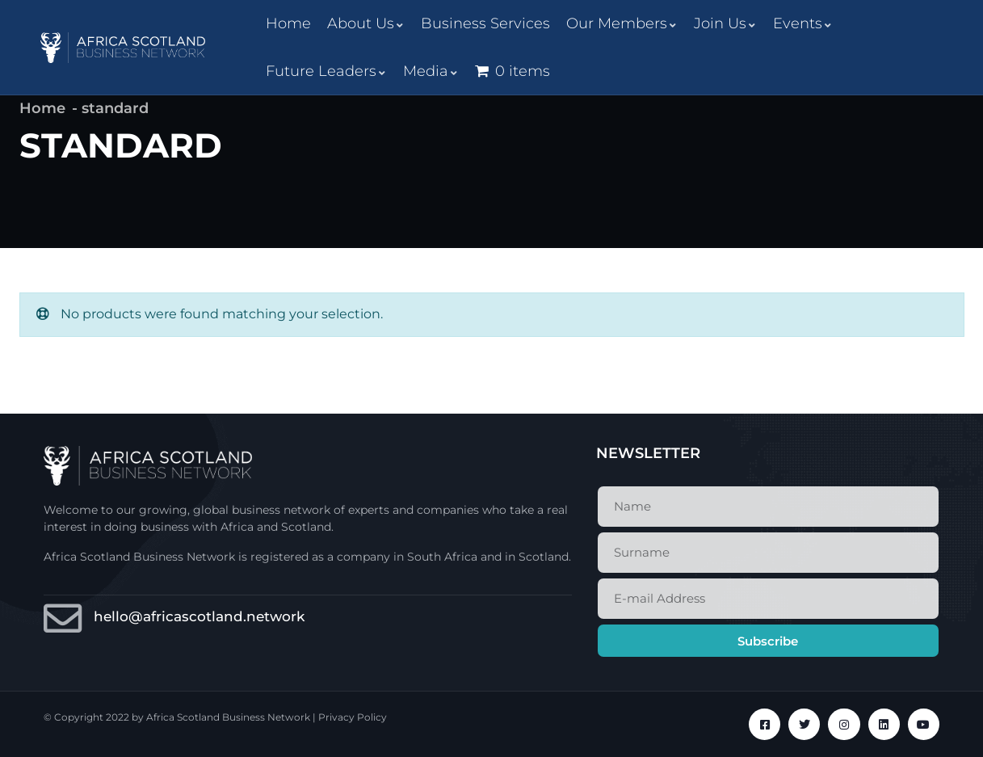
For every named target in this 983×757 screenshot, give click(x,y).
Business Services (485, 23)
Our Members (622, 23)
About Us (366, 23)
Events (803, 23)
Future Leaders (326, 71)
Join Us (725, 23)
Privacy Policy (352, 717)
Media (431, 71)
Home (288, 23)
